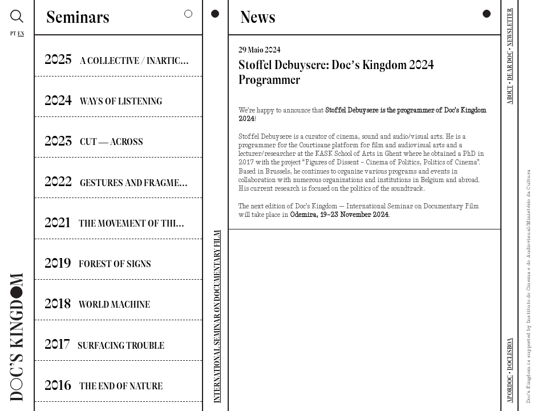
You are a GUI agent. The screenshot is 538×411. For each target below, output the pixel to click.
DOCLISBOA (509, 354)
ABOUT (509, 95)
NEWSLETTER (509, 27)
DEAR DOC (509, 65)
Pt (13, 34)
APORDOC (509, 389)
